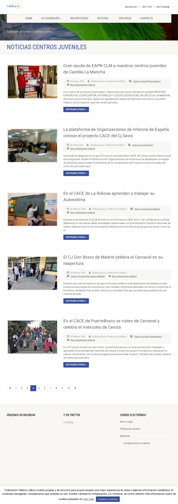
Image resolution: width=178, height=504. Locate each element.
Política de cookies (130, 428)
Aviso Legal (126, 421)
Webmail (125, 436)
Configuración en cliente (136, 443)
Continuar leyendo (76, 109)
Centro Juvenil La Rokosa (147, 209)
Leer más (88, 499)
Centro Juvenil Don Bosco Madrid (87, 276)
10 (68, 388)
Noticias (103, 18)
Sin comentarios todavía (81, 84)
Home (28, 18)
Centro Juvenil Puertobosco (147, 81)
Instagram (163, 7)
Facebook (131, 7)
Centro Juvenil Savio (142, 145)
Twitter (146, 7)
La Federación (51, 18)
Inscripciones (79, 18)
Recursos (125, 18)
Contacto (146, 18)
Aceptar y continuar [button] (108, 499)
